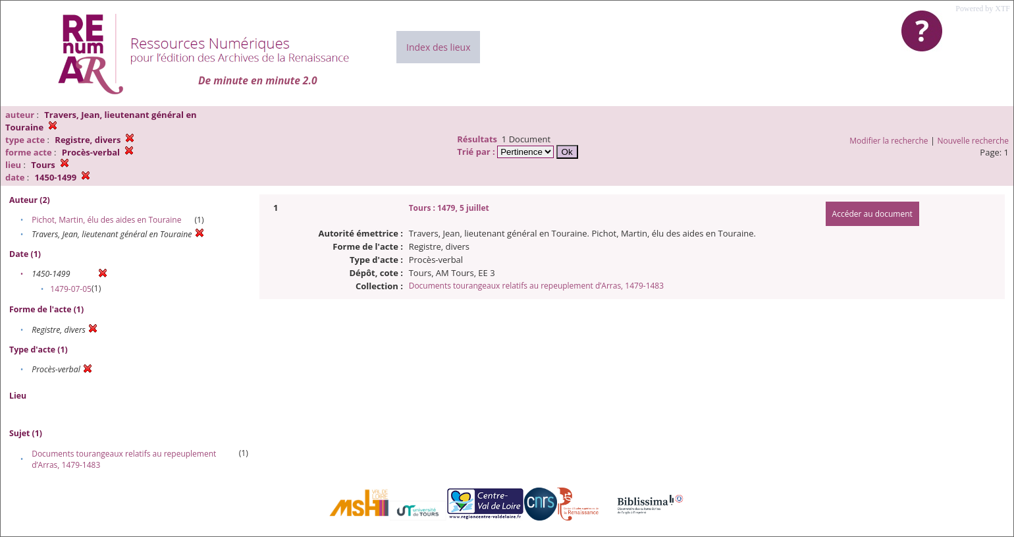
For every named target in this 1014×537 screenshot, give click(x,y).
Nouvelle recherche (973, 140)
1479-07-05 (71, 289)
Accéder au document (872, 213)
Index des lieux (438, 47)
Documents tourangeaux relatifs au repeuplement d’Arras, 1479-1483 (536, 285)
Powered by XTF (982, 8)
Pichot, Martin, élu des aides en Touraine (106, 219)
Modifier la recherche (888, 140)
